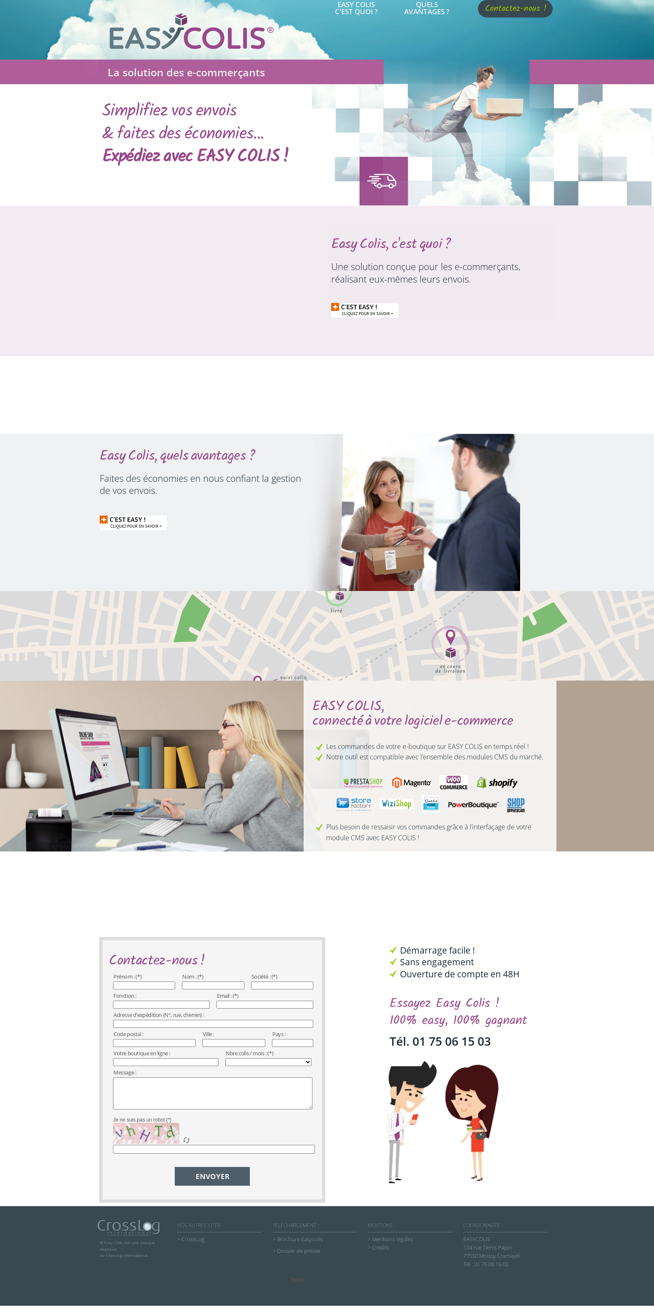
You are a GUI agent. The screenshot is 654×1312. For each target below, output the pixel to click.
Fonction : (124, 995)
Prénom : (124, 976)
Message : (124, 1072)
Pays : (279, 1034)
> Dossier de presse (296, 1257)
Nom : (189, 976)
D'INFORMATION (126, 525)
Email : (224, 995)
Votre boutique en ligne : (141, 1053)
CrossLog (192, 1245)
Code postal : (128, 1034)
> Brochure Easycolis (298, 1245)
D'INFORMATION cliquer (357, 309)
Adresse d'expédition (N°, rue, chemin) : (158, 1015)
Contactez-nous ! (515, 8)
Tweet (297, 1286)
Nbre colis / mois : (246, 1053)
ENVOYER (212, 1182)
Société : (261, 976)
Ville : (208, 1034)
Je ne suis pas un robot (139, 1126)
